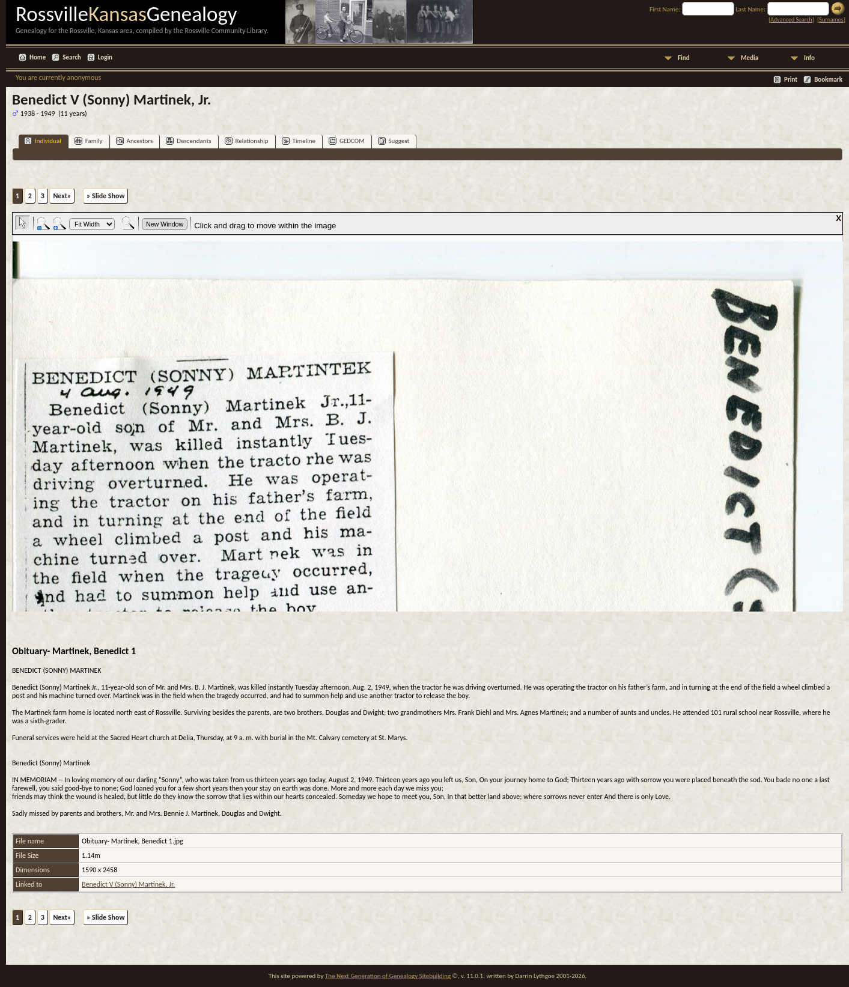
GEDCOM (347, 140)
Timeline (298, 140)
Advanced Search (791, 19)
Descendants (188, 140)
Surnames (831, 19)
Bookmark (828, 80)
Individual (42, 140)
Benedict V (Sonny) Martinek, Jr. (128, 884)
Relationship (247, 140)
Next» (62, 196)
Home (37, 57)
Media (749, 58)
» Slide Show (105, 196)
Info (809, 58)
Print (790, 80)
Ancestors (134, 140)
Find (684, 58)
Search (71, 57)
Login (105, 57)
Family (89, 140)
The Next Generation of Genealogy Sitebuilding (388, 976)
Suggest (394, 140)
